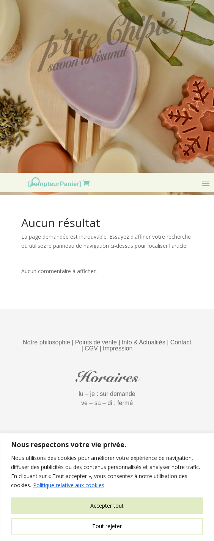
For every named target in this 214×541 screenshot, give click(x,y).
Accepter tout (107, 505)
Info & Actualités (143, 342)
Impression (117, 348)
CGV (91, 348)
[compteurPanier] (55, 184)
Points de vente (96, 342)
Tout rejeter (107, 526)
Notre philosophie (46, 342)
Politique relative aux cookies (68, 485)
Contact (180, 342)
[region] (107, 487)
